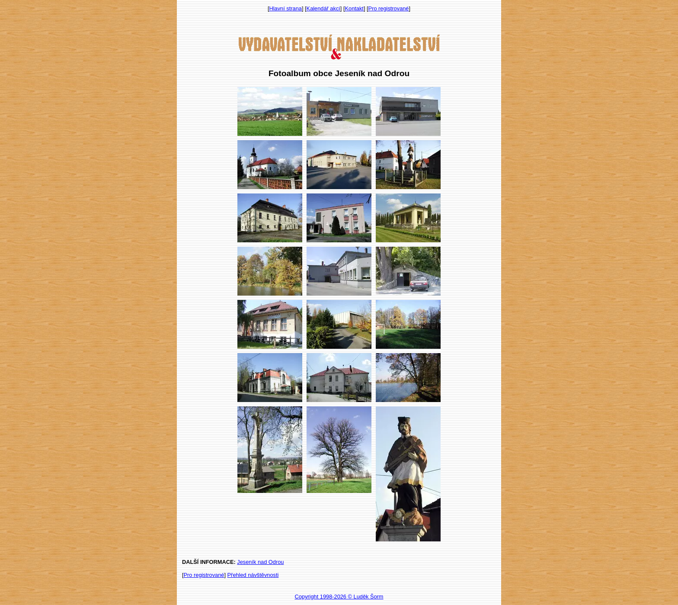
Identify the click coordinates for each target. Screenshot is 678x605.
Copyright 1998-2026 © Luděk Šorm (338, 596)
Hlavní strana (285, 8)
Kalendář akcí (323, 8)
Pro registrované (388, 8)
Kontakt (354, 8)
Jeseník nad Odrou (260, 562)
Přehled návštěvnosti (253, 575)
